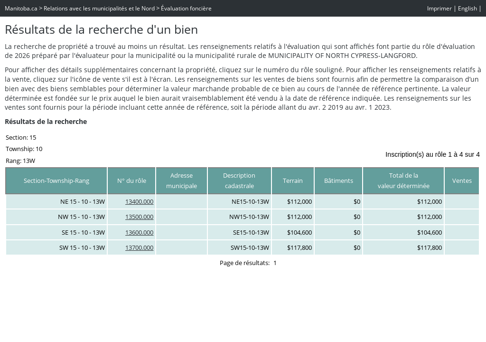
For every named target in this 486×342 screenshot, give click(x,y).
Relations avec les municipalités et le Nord (99, 8)
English (467, 8)
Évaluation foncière (186, 8)
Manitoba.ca (21, 8)
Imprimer (439, 8)
